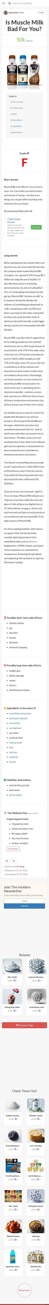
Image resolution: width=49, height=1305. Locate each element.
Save (41, 12)
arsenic (12, 761)
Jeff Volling (19, 866)
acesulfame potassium (20, 713)
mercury (13, 752)
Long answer (17, 108)
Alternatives (17, 132)
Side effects (17, 120)
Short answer (17, 102)
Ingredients (17, 126)
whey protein (15, 742)
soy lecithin (14, 723)
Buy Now (36, 227)
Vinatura (32, 541)
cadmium (13, 757)
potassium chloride (18, 718)
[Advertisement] (24, 584)
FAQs (14, 114)
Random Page (24, 1020)
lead (11, 747)
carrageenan (15, 728)
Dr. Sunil (21, 13)
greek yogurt (15, 795)
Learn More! (13, 849)
